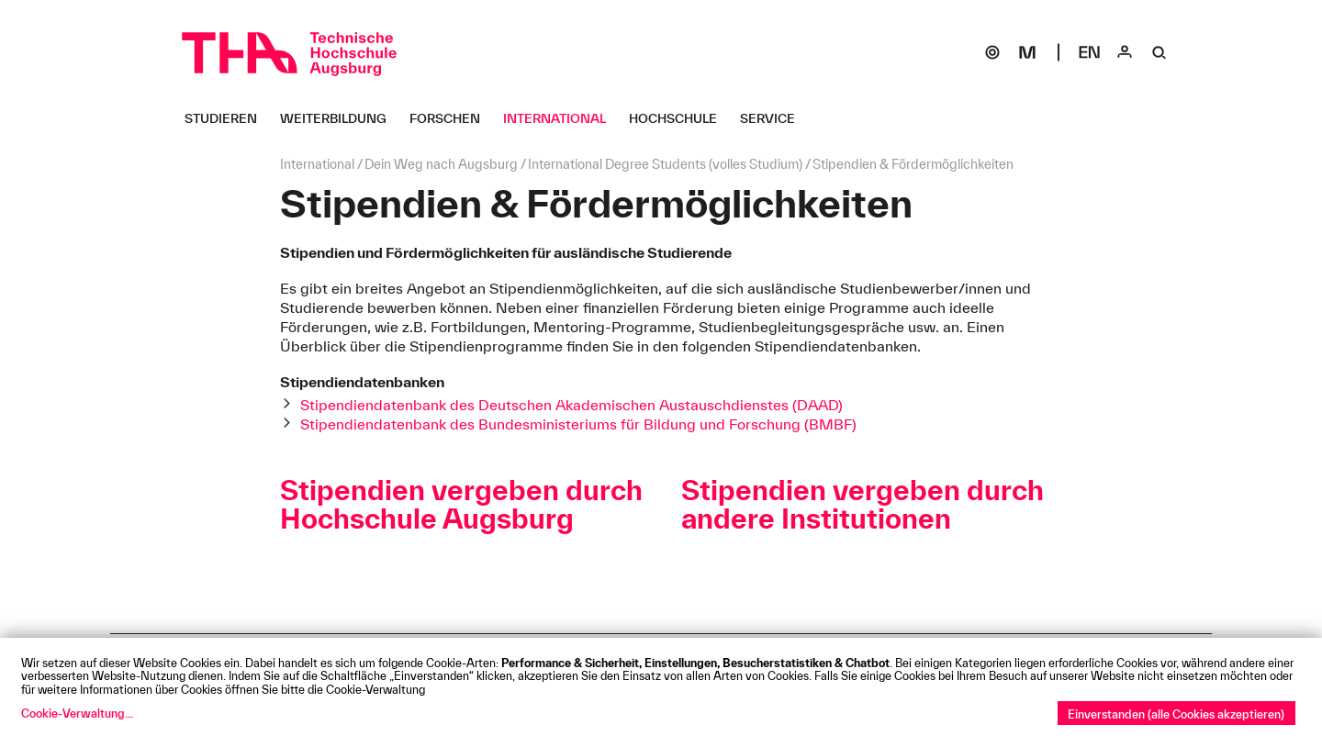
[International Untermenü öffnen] (561, 118)
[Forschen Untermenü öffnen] (452, 118)
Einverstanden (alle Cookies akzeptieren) (1176, 714)
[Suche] (1159, 52)
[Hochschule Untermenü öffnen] (679, 118)
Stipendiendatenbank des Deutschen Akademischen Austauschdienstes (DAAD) (571, 404)
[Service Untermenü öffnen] (774, 118)
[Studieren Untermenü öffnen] (227, 118)
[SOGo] (992, 52)
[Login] (1124, 52)
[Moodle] (1027, 52)
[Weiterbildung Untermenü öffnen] (340, 118)
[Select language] (1089, 52)
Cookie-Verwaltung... (77, 713)
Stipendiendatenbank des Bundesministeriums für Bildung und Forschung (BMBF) (578, 424)
